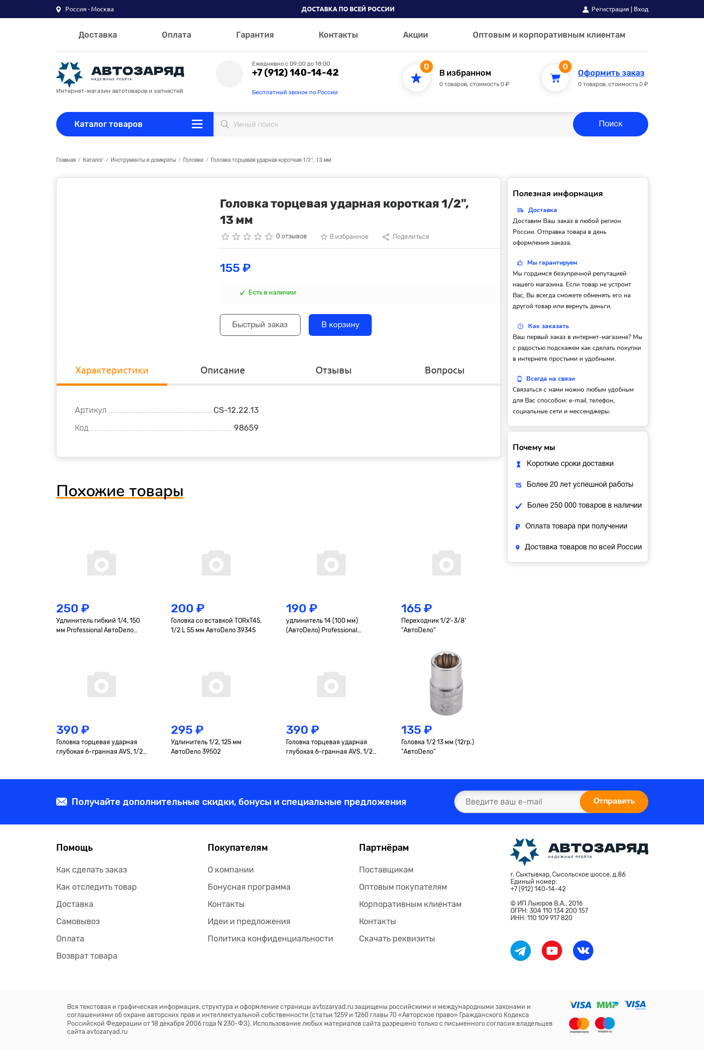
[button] (85, 9)
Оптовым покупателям (403, 890)
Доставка (97, 35)
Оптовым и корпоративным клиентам (549, 35)
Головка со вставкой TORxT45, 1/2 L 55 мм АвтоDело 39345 (216, 627)
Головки (193, 160)
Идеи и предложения (249, 924)
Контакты (338, 35)
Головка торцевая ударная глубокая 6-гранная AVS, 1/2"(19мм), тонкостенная (330, 750)
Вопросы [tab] (445, 372)
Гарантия (255, 35)
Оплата (176, 35)
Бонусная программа (249, 890)
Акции (415, 35)
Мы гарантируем (552, 262)
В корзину (348, 326)
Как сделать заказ (91, 872)
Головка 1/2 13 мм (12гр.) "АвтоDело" (437, 749)
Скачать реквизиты (397, 941)
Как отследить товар (96, 890)
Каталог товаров (108, 124)
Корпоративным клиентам (410, 907)
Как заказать (548, 326)
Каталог (93, 160)
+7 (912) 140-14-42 (295, 72)
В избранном (465, 73)
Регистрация (610, 9)
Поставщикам (386, 872)
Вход (641, 9)
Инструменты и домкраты (143, 160)
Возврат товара (86, 959)
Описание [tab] (223, 372)
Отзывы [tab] (334, 372)
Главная (66, 160)
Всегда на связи (550, 378)
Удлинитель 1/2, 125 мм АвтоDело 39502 (206, 749)
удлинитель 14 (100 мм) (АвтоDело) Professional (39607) (322, 628)
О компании (231, 872)
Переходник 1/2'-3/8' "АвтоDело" (433, 627)
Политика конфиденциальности (270, 941)
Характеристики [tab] (112, 372)
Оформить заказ (611, 73)
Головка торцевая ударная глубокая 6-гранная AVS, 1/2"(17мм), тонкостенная (100, 750)
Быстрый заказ (263, 326)
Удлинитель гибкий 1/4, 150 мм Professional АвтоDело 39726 (98, 628)
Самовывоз (78, 924)
